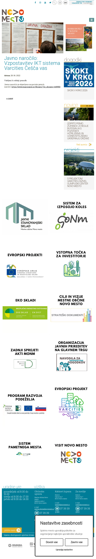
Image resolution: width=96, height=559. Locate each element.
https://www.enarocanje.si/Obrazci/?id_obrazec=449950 (36, 87)
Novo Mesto (19, 15)
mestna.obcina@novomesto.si (44, 509)
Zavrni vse (76, 542)
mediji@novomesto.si (82, 505)
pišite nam (12, 530)
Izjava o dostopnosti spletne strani (19, 535)
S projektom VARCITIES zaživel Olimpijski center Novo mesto (77, 182)
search (54, 2)
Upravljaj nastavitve (64, 550)
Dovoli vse (52, 542)
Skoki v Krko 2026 (77, 90)
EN (65, 2)
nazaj (10, 98)
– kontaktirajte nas (82, 3)
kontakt (60, 2)
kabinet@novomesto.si (62, 505)
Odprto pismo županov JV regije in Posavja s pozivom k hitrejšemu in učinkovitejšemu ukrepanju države (78, 131)
